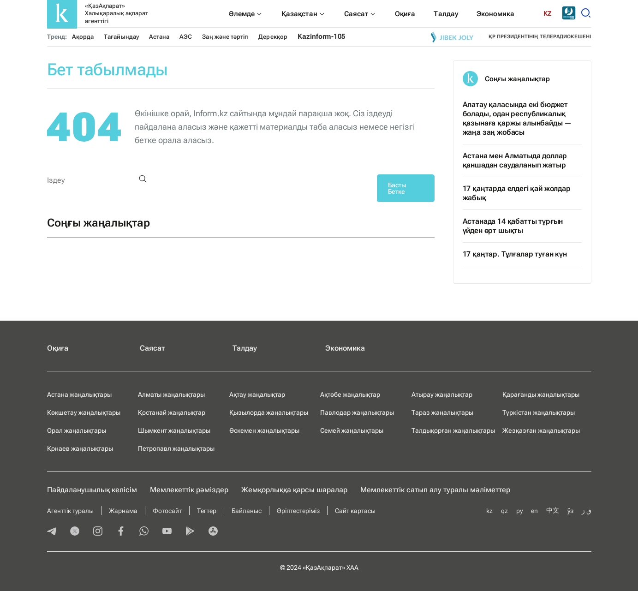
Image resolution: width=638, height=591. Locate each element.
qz (504, 510)
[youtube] (167, 531)
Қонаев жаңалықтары (80, 448)
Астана (159, 36)
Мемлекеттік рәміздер (189, 489)
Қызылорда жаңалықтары (268, 412)
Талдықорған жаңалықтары (453, 430)
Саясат (152, 348)
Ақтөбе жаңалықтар (350, 394)
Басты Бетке (397, 188)
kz (489, 510)
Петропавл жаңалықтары (176, 448)
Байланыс (247, 510)
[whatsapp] (144, 531)
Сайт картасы (355, 510)
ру (519, 510)
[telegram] (51, 531)
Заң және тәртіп (225, 36)
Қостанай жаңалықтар (171, 412)
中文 (552, 510)
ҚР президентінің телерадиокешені (540, 37)
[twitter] (74, 531)
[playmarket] (190, 531)
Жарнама (123, 510)
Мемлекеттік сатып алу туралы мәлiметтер (435, 489)
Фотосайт (167, 510)
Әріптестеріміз (298, 510)
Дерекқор (272, 36)
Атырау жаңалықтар (441, 394)
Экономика (345, 348)
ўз (570, 510)
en (534, 510)
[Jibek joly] (452, 36)
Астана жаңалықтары (79, 394)
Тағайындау (121, 36)
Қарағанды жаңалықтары (540, 394)
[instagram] (97, 531)
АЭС (185, 36)
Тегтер (206, 510)
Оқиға (57, 348)
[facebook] (120, 531)
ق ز (586, 510)
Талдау (245, 348)
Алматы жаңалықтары (171, 394)
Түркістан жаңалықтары (538, 412)
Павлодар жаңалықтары (357, 412)
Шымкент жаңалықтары (174, 430)
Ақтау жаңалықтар (257, 394)
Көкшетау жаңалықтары (83, 412)
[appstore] (213, 531)
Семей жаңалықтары (351, 430)
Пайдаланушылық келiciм (92, 489)
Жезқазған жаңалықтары (541, 430)
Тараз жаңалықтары (442, 412)
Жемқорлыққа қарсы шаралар (294, 489)
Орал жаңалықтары (76, 430)
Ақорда (83, 36)
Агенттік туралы (70, 510)
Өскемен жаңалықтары (264, 430)
